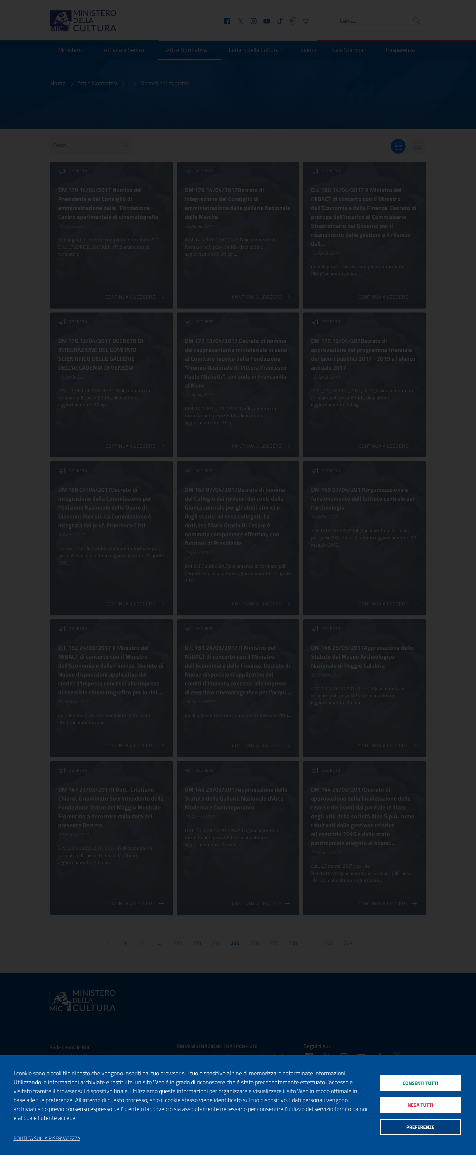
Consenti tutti (420, 1083)
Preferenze (420, 1127)
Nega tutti (420, 1105)
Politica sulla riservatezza (47, 1138)
